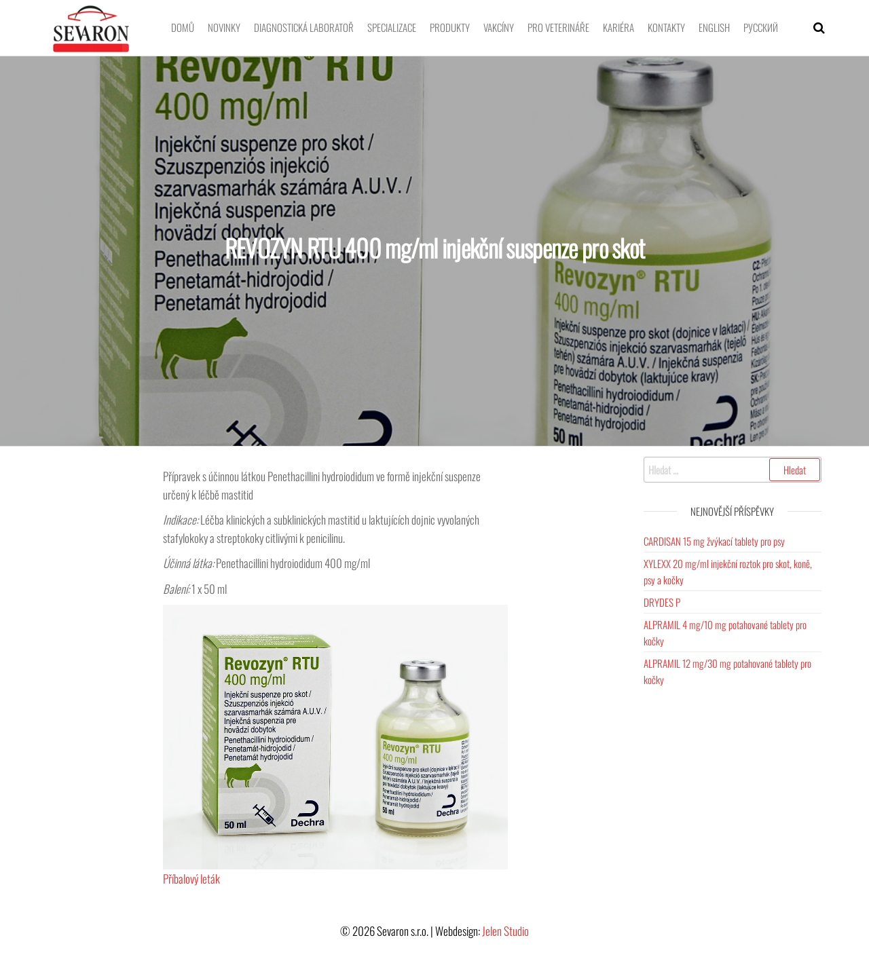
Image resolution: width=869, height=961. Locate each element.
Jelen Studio (505, 930)
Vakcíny (498, 27)
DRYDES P (662, 602)
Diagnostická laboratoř (304, 27)
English (714, 27)
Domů (182, 27)
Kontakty (666, 27)
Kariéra (618, 27)
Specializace (391, 27)
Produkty (450, 27)
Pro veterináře (558, 27)
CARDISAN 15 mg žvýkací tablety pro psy (714, 540)
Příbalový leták (191, 878)
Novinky (224, 27)
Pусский (760, 27)
